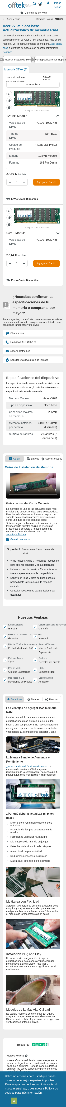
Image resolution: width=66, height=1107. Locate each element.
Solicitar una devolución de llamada (27, 360)
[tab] (17, 59)
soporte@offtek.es (18, 351)
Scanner (7, 52)
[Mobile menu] (4, 5)
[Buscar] (34, 4)
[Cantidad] (17, 182)
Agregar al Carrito (46, 182)
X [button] (14, 1100)
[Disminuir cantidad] (9, 182)
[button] (43, 1092)
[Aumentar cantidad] (24, 182)
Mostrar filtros (33, 84)
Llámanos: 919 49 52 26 (21, 342)
